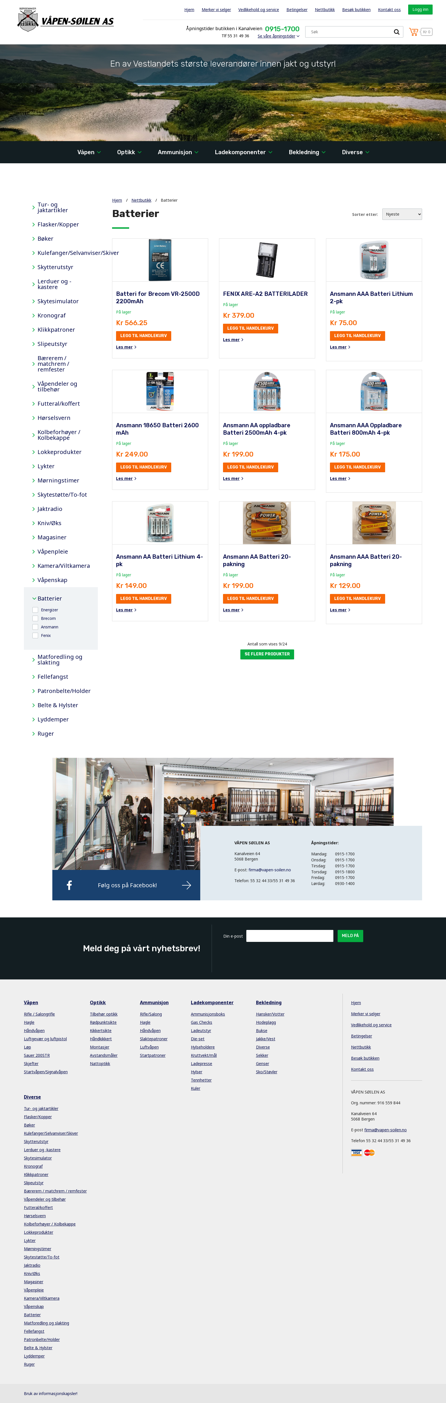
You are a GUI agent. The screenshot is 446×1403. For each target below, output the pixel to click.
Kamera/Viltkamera (63, 566)
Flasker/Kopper (58, 224)
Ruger (46, 733)
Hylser (196, 1071)
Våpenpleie (53, 551)
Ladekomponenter (240, 152)
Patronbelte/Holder (63, 691)
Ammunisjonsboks (208, 1014)
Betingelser (296, 9)
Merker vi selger (216, 9)
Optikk (126, 152)
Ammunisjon (175, 152)
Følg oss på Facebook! (127, 885)
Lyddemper (53, 719)
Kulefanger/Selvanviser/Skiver (63, 253)
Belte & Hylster (58, 705)
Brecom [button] (48, 618)
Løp (27, 1047)
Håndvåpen (34, 1030)
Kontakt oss (389, 9)
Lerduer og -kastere (54, 284)
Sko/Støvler (266, 1071)
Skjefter (31, 1063)
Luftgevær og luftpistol (45, 1038)
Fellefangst (53, 677)
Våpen (85, 152)
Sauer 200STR (37, 1055)
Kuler (195, 1088)
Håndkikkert (101, 1038)
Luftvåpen (149, 1047)
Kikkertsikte (101, 1030)
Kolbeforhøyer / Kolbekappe (59, 435)
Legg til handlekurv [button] (143, 335)
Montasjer (99, 1047)
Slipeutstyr (52, 344)
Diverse (352, 152)
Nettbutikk (325, 9)
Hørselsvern (54, 418)
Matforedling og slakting (60, 659)
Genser (262, 1063)
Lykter (46, 466)
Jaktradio (50, 509)
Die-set (198, 1038)
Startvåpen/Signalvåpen (46, 1071)
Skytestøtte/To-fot (62, 495)
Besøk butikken (356, 9)
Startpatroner (153, 1055)
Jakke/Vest (265, 1038)
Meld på (350, 935)
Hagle (29, 1022)
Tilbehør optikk (103, 1014)
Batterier (50, 598)
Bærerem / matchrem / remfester (53, 363)
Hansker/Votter (270, 1014)
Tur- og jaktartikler (53, 207)
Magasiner (52, 537)
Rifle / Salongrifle (39, 1014)
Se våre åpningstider (276, 36)
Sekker (262, 1055)
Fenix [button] (46, 635)
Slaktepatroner (154, 1038)
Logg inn (420, 9)
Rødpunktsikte (103, 1022)
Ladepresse (201, 1063)
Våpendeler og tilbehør (57, 386)
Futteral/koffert (59, 404)
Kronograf (52, 315)
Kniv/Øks (49, 523)
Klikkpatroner (56, 330)
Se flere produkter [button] (267, 654)
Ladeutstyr (201, 1030)
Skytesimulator (58, 301)
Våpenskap (52, 580)
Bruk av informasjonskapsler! (50, 1393)
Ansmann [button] (49, 627)
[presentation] (289, 956)
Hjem (189, 9)
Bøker (45, 239)
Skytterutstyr (55, 267)
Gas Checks (201, 1022)
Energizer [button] (49, 609)
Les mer (124, 347)
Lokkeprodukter (60, 452)
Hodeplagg (266, 1022)
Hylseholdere (203, 1047)
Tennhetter (201, 1080)
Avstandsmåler (103, 1055)
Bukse (261, 1030)
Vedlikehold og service (258, 9)
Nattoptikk (100, 1063)
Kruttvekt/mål (204, 1055)
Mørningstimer (58, 480)
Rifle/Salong (151, 1014)
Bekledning (304, 152)
